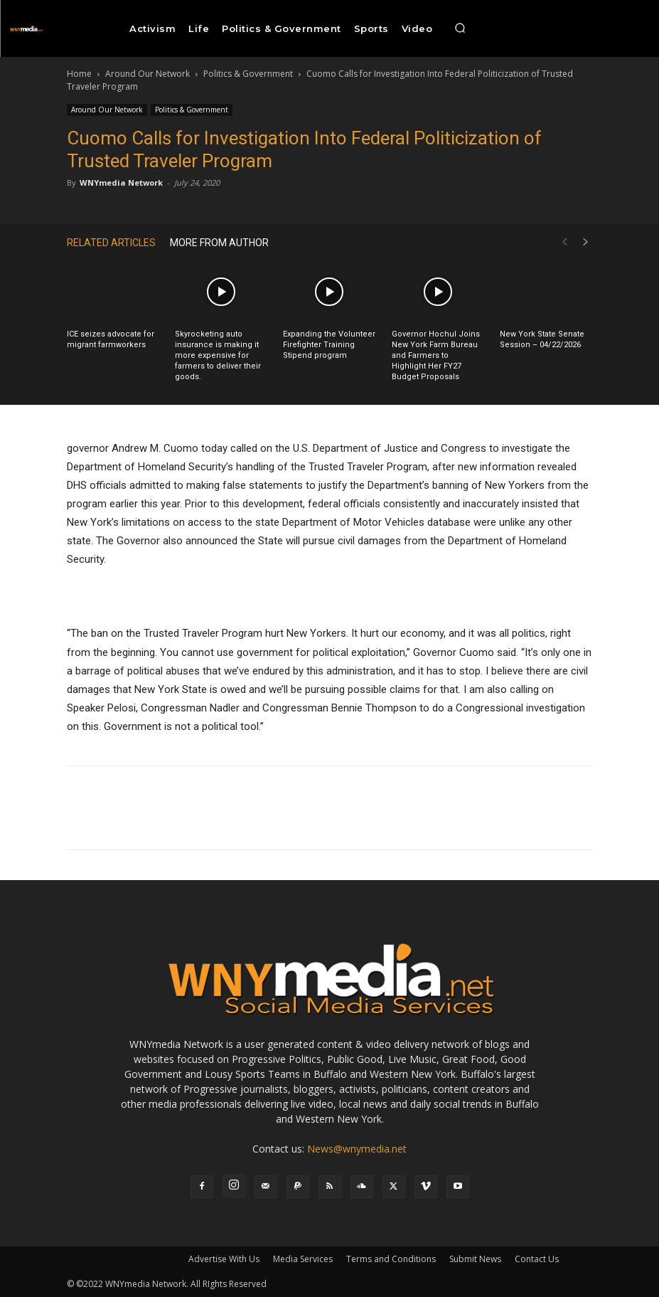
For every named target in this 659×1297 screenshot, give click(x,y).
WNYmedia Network (121, 182)
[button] (460, 28)
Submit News (475, 1259)
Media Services (303, 1259)
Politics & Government (248, 74)
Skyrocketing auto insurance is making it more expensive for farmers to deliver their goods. (218, 355)
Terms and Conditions (391, 1259)
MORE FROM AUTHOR (219, 242)
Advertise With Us (223, 1259)
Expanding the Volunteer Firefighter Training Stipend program (329, 344)
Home (79, 74)
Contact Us (537, 1259)
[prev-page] (564, 242)
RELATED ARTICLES (111, 242)
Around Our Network (147, 74)
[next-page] (586, 242)
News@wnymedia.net (357, 1148)
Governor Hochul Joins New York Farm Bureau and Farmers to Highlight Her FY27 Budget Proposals (436, 355)
